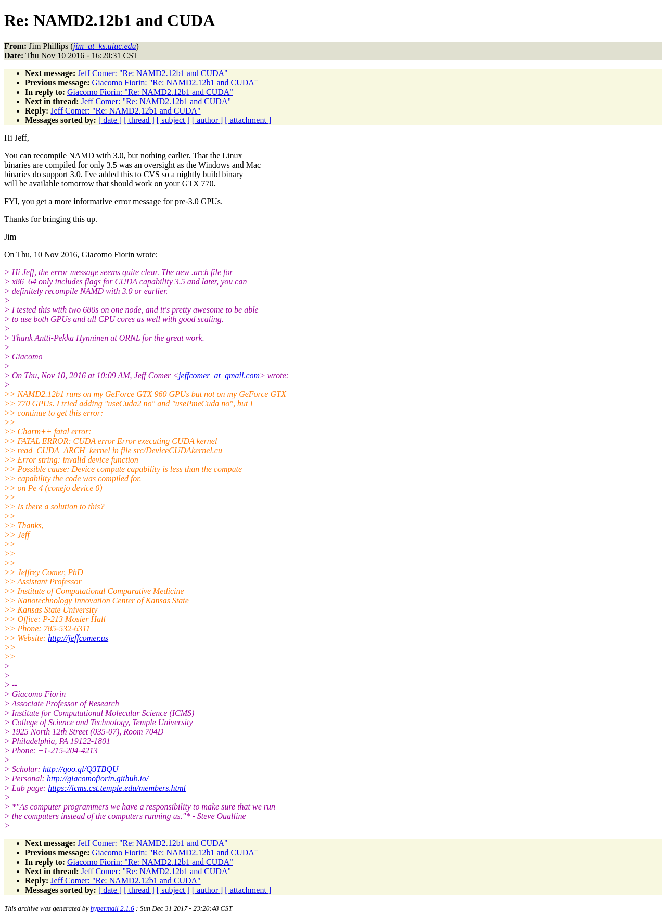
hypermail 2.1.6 (112, 908)
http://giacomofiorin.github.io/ (98, 778)
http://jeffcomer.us (78, 637)
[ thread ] (139, 120)
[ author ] (207, 120)
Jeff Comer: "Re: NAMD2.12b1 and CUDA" (152, 73)
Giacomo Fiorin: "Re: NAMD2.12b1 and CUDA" (175, 82)
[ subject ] (173, 120)
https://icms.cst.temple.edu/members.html (117, 787)
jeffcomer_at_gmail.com (219, 375)
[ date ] (110, 120)
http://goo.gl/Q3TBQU (80, 769)
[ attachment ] (248, 120)
